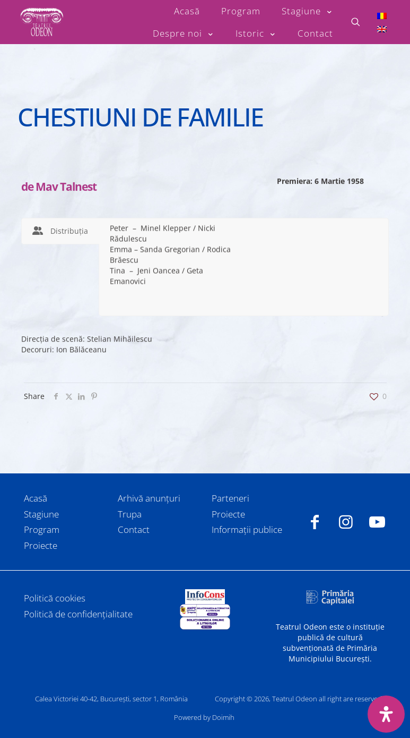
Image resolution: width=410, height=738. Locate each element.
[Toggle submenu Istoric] (256, 33)
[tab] (60, 231)
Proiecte (40, 545)
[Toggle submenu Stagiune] (307, 11)
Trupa (130, 514)
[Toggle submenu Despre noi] (183, 33)
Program (41, 529)
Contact (134, 529)
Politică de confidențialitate (78, 614)
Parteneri (230, 498)
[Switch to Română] (382, 15)
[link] (204, 596)
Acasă (35, 498)
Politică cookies (54, 598)
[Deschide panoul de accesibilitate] (386, 714)
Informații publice (247, 529)
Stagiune (41, 514)
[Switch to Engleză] (382, 29)
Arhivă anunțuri (149, 498)
